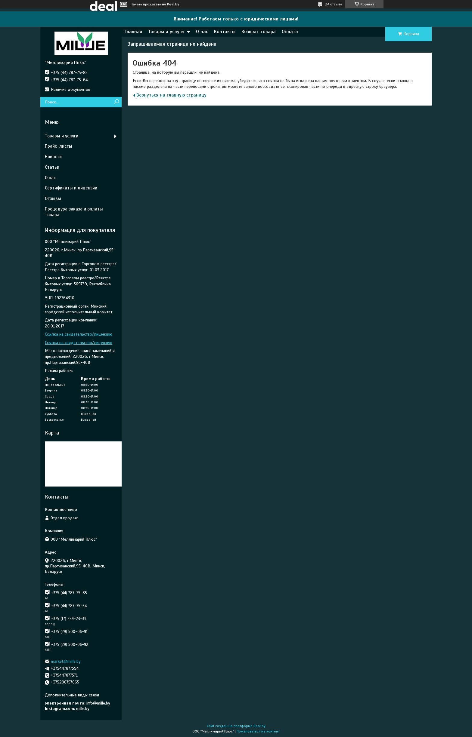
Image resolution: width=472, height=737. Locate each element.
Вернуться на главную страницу (171, 95)
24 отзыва (333, 4)
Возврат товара (258, 32)
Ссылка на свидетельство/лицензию (78, 334)
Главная (133, 32)
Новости (53, 156)
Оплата (290, 32)
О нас (202, 32)
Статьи (52, 167)
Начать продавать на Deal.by (155, 4)
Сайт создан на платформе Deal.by (236, 726)
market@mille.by (66, 661)
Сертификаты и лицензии (71, 188)
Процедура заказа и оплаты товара (74, 211)
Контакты (224, 32)
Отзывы (53, 198)
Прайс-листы (58, 146)
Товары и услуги (166, 32)
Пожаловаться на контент (258, 731)
